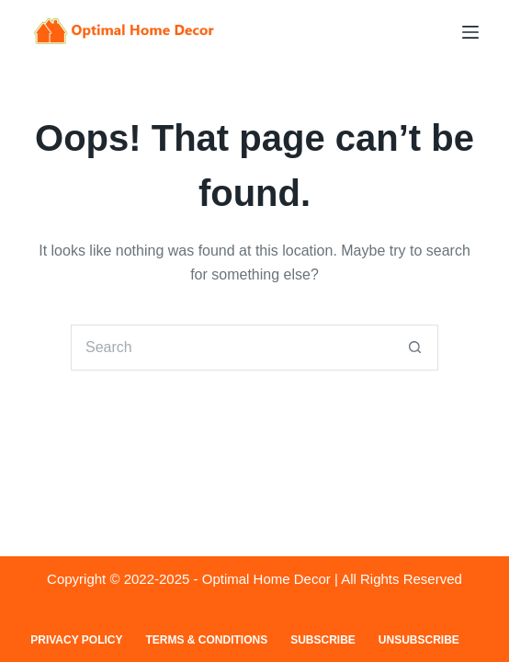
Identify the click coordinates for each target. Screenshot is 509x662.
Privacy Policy (76, 639)
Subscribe (323, 639)
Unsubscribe (419, 639)
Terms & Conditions (206, 639)
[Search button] (415, 348)
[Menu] (470, 32)
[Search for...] (231, 348)
